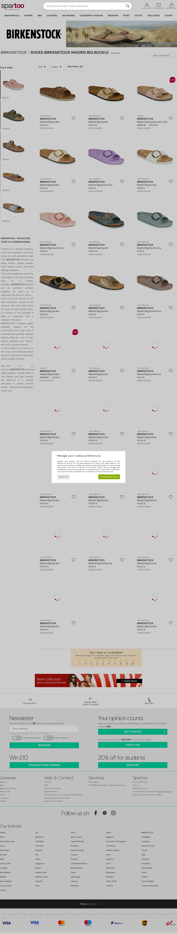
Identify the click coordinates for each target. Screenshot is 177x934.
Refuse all (63, 477)
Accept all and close (109, 477)
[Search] (127, 6)
